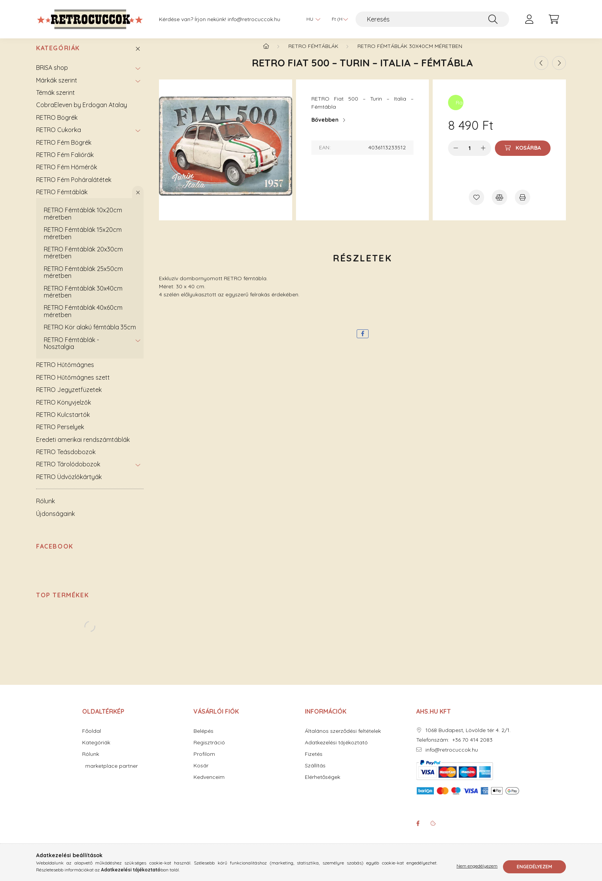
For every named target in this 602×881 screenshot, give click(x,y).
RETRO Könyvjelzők (63, 410)
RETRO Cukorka (58, 137)
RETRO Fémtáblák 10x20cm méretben (83, 221)
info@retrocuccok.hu (254, 19)
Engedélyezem (534, 866)
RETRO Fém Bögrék (63, 150)
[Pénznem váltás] (338, 19)
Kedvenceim (209, 785)
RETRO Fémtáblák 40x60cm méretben (83, 318)
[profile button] (529, 19)
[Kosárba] (523, 156)
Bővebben (325, 127)
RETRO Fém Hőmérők (66, 175)
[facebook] (363, 341)
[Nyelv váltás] (311, 19)
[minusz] (455, 156)
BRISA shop (52, 75)
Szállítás (315, 773)
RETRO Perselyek (60, 434)
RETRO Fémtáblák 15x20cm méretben (83, 240)
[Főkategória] (266, 53)
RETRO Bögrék (57, 125)
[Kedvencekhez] (476, 205)
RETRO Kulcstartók (63, 422)
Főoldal (91, 739)
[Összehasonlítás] (499, 205)
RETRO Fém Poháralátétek (73, 187)
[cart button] (553, 19)
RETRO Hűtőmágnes (65, 372)
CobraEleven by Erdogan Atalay (81, 112)
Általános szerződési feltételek (343, 739)
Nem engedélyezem (477, 866)
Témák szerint (55, 100)
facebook (417, 831)
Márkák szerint (56, 88)
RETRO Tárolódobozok (68, 472)
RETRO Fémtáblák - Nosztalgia (71, 351)
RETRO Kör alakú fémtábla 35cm (90, 335)
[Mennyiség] (470, 156)
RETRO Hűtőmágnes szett (73, 385)
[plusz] (483, 156)
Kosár (201, 773)
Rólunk (45, 508)
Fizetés (313, 762)
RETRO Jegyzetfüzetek (69, 397)
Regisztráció (209, 750)
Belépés (203, 739)
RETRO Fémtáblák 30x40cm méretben (83, 299)
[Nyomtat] (522, 205)
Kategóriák (58, 56)
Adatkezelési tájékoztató (336, 750)
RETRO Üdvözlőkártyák (69, 484)
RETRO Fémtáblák (62, 199)
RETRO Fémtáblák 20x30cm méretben (83, 260)
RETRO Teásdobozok (66, 459)
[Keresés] (432, 19)
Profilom (204, 762)
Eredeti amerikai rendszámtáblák (83, 447)
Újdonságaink (55, 521)
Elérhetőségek (322, 785)
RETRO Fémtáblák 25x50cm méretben (83, 280)
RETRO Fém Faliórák (65, 162)
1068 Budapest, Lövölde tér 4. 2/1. (468, 738)
